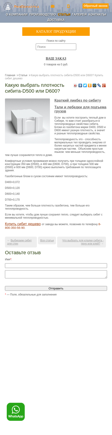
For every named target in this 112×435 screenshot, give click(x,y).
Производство (42, 14)
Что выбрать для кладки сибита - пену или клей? (83, 242)
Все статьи (47, 240)
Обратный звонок (96, 5)
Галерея (79, 14)
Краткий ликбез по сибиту (77, 100)
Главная (10, 75)
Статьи (64, 14)
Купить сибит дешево (23, 224)
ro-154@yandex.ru (53, 6)
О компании (16, 14)
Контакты (97, 14)
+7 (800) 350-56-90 (69, 6)
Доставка (56, 20)
